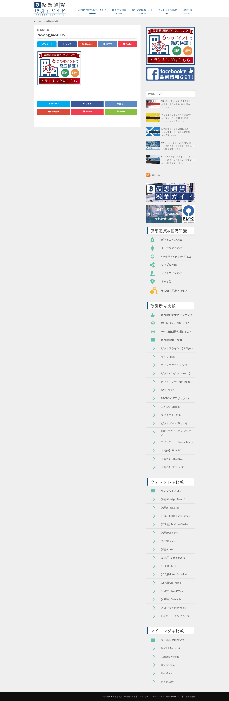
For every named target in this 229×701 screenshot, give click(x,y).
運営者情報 (190, 696)
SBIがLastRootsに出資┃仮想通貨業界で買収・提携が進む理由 (168, 104)
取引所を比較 (119, 11)
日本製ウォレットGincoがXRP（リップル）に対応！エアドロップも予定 (169, 132)
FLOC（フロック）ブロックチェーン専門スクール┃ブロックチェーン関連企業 (169, 146)
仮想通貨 (187, 11)
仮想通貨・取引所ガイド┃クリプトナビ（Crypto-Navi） (139, 696)
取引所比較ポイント (142, 11)
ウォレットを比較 (167, 11)
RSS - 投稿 (155, 175)
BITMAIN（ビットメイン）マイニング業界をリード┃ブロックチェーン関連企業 (169, 160)
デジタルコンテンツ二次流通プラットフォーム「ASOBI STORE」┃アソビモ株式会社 (169, 118)
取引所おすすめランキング (92, 11)
